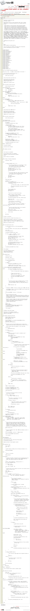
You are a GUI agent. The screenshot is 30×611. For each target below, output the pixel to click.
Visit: (5, 12)
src (18, 9)
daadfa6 (4, 10)
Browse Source (21, 6)
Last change (2, 14)
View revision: (16, 12)
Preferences (18, 5)
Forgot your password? (26, 5)
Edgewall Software (8, 610)
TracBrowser (17, 606)
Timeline (12, 6)
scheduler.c (26, 9)
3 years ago (27, 14)
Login (15, 5)
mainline (6, 9)
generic (15, 9)
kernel (10, 9)
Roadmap (16, 6)
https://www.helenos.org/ (26, 610)
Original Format (17, 608)
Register (22, 5)
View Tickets (27, 6)
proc (21, 9)
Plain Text (11, 608)
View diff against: (26, 12)
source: (2, 9)
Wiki (9, 6)
